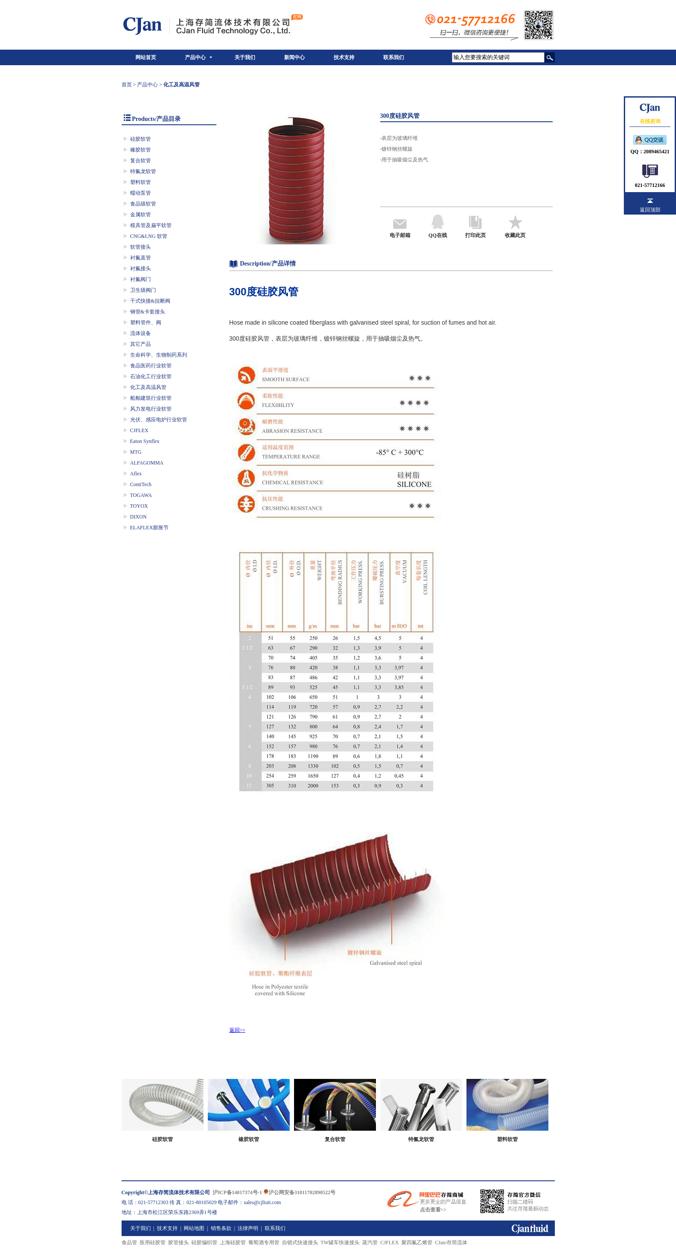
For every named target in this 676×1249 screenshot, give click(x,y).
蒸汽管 (370, 1243)
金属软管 (140, 215)
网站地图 (194, 1228)
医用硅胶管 (153, 1243)
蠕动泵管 (140, 193)
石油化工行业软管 (151, 376)
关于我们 (245, 57)
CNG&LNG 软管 (148, 236)
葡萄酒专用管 (263, 1243)
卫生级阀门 (143, 290)
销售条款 (221, 1228)
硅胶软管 (140, 139)
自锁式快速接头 (300, 1243)
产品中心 (195, 57)
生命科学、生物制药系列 (158, 355)
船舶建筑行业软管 (151, 398)
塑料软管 (140, 182)
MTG (136, 452)
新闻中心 (294, 57)
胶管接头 (178, 1243)
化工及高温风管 (148, 387)
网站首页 (145, 57)
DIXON (138, 517)
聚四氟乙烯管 (416, 1243)
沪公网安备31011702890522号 (299, 1192)
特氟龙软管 (143, 171)
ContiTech (141, 484)
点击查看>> (433, 1210)
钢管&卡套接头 (147, 312)
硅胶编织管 (204, 1243)
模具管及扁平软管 (151, 225)
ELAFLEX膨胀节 (149, 528)
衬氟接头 (140, 269)
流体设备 (140, 333)
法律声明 (248, 1228)
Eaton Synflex (145, 441)
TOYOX (139, 506)
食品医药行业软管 (151, 366)
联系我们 (393, 57)
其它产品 (140, 344)
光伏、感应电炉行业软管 (158, 420)
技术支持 (344, 57)
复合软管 (140, 161)
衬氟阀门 (140, 279)
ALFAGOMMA (147, 463)
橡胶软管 (140, 150)
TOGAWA (141, 495)
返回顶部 (650, 210)
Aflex (136, 474)
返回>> (237, 1030)
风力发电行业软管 (151, 409)
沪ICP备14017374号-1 (237, 1192)
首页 (127, 85)
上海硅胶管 (233, 1243)
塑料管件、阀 (145, 322)
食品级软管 (143, 204)
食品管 (129, 1243)
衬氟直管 (140, 258)
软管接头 (140, 247)
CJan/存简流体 (451, 1243)
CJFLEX (139, 430)
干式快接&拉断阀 (150, 301)
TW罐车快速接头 (340, 1243)
